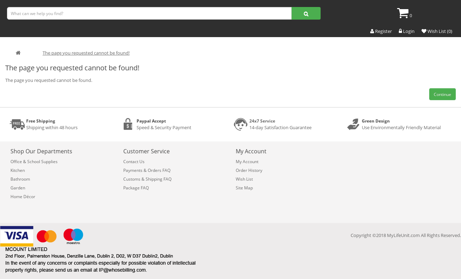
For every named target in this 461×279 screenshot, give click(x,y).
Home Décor (22, 197)
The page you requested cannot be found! (86, 53)
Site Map (244, 188)
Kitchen (17, 170)
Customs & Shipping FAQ (147, 179)
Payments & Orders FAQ (146, 170)
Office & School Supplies (34, 162)
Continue (442, 94)
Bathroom (20, 179)
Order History (249, 170)
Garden (17, 188)
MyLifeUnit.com (403, 235)
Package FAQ (136, 188)
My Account (247, 162)
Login (407, 31)
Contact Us (134, 162)
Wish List (244, 179)
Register (381, 31)
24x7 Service (262, 121)
